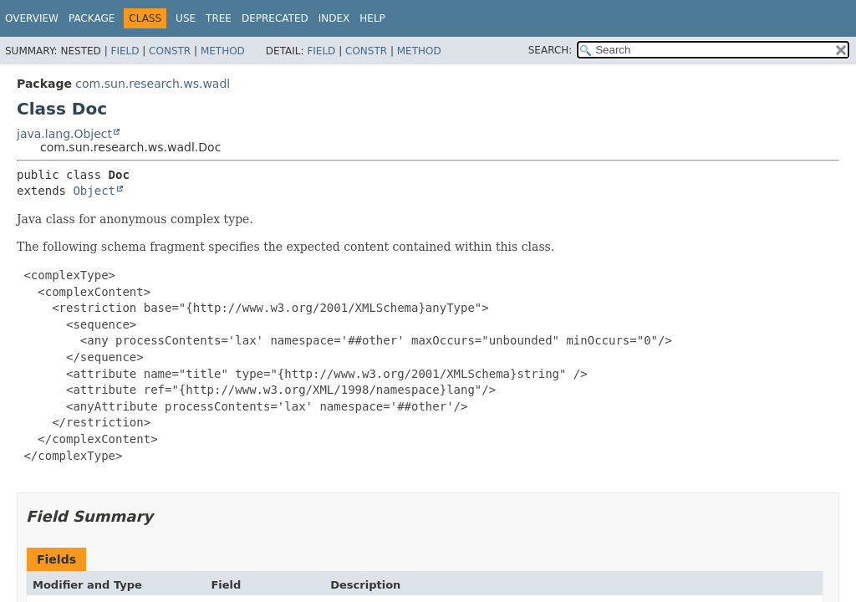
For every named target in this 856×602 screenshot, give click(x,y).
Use (186, 18)
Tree (219, 18)
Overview (32, 18)
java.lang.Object (64, 133)
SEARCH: (550, 50)
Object (94, 190)
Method (223, 51)
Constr (170, 51)
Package (92, 18)
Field (124, 51)
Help (372, 18)
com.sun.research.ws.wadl (152, 83)
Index (334, 18)
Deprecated (275, 18)
